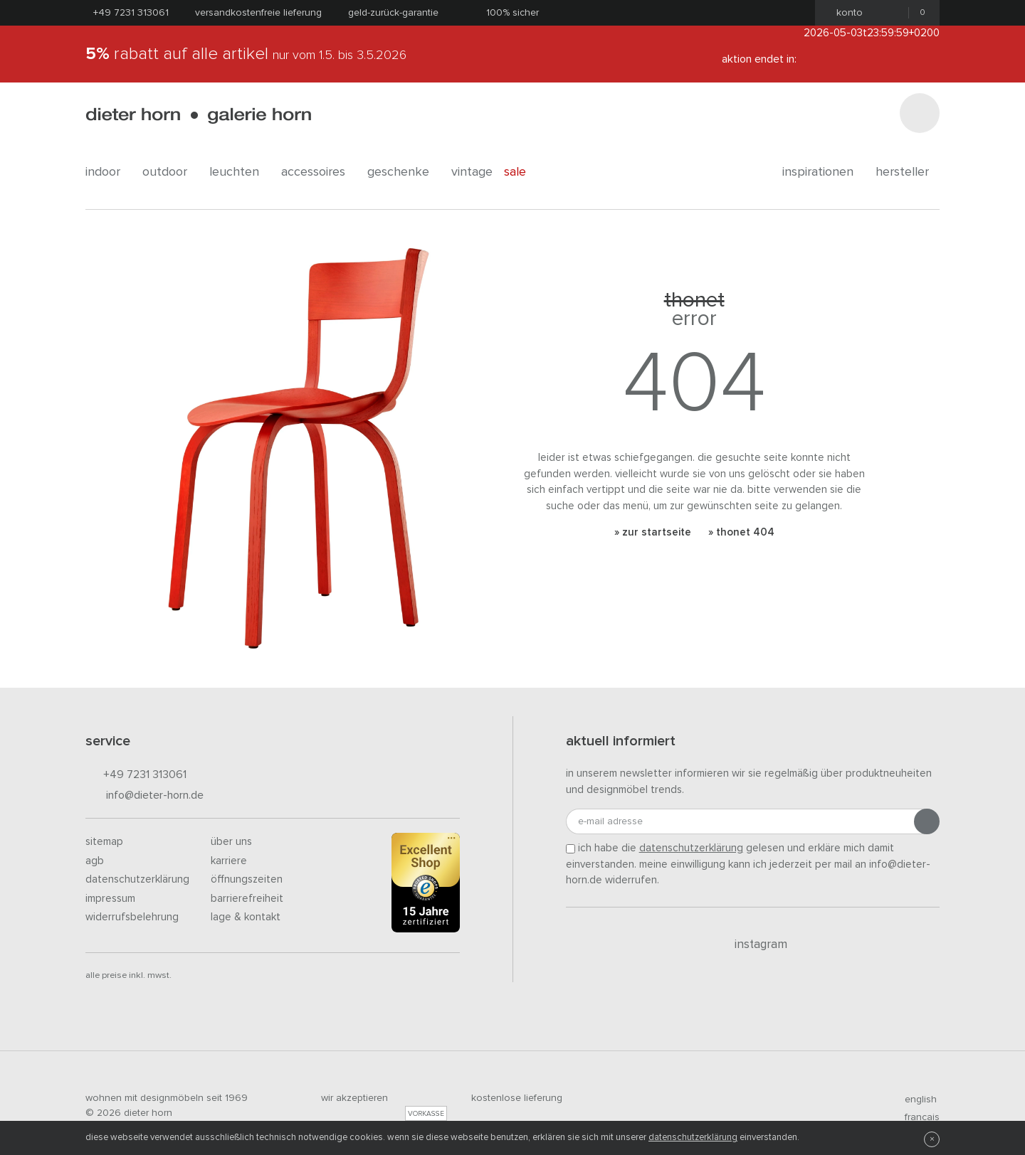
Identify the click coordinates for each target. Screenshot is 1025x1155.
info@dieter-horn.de (144, 796)
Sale (523, 172)
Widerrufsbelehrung (132, 917)
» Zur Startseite (652, 532)
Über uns (231, 841)
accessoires (318, 172)
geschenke (403, 172)
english (915, 1100)
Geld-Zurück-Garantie (393, 13)
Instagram (752, 944)
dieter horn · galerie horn (198, 115)
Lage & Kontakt (245, 917)
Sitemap (104, 841)
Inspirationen (823, 172)
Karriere (229, 861)
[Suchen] (920, 113)
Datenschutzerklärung (137, 879)
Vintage (472, 172)
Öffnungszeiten (247, 879)
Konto (845, 13)
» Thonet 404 (741, 532)
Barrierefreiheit (247, 898)
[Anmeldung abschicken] (927, 821)
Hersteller (908, 172)
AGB (94, 861)
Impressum (110, 898)
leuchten (239, 172)
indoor (108, 172)
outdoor (170, 172)
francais (916, 1117)
